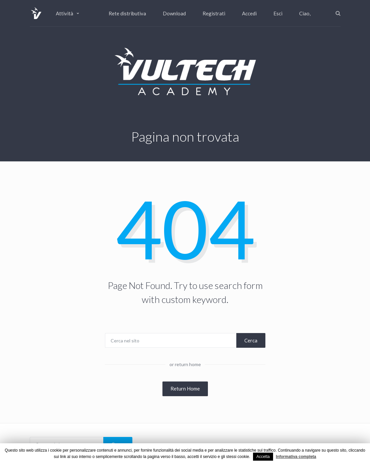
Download (174, 13)
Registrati (214, 13)
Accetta (263, 456)
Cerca (250, 340)
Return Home (185, 388)
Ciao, (305, 13)
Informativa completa (296, 456)
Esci (277, 13)
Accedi (249, 13)
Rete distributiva (127, 13)
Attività (64, 13)
